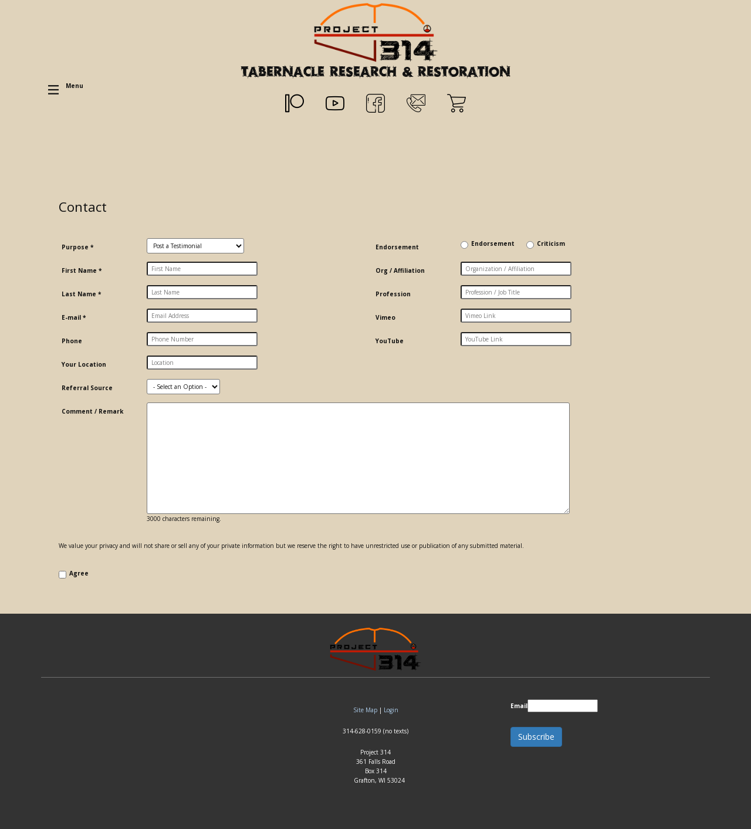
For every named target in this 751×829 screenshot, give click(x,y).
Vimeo (385, 317)
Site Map (365, 710)
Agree (79, 573)
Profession (393, 294)
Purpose (77, 247)
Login (391, 710)
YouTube (390, 341)
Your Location (84, 364)
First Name (82, 270)
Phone (72, 341)
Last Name (81, 294)
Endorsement (397, 247)
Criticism (551, 243)
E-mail (74, 317)
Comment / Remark (92, 411)
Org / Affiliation (400, 270)
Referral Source (87, 388)
